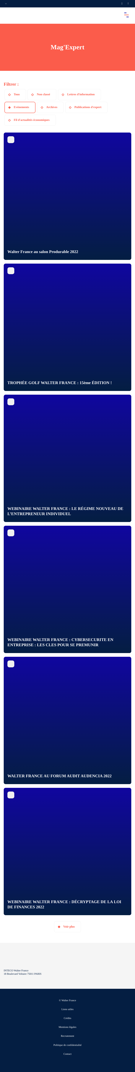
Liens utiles (67, 1009)
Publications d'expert (87, 107)
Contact (68, 1054)
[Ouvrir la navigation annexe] (6, 3)
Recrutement (67, 1036)
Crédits (67, 1018)
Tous (17, 94)
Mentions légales (67, 1027)
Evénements (21, 107)
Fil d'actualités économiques (32, 120)
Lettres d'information (81, 94)
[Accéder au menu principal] (126, 15)
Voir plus (69, 926)
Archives (51, 107)
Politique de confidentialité (67, 1045)
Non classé (43, 94)
